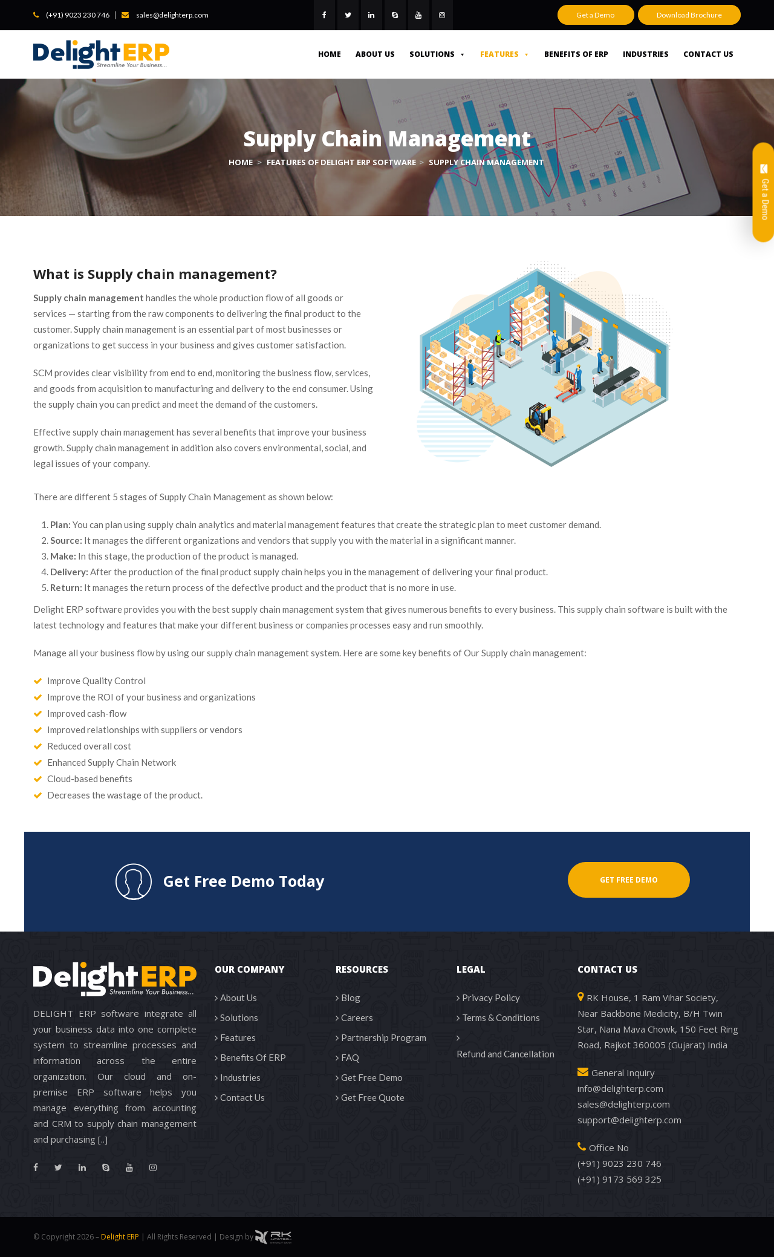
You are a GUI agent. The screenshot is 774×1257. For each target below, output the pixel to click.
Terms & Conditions (501, 1017)
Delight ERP (120, 1237)
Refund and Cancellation (505, 1053)
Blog (350, 997)
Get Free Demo (372, 1077)
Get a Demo (596, 14)
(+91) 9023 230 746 (77, 14)
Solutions (437, 54)
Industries (646, 54)
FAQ (350, 1057)
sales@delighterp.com (172, 14)
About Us (375, 54)
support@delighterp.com (629, 1120)
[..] (103, 1139)
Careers (357, 1017)
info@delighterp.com (620, 1088)
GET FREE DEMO (629, 880)
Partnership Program (383, 1037)
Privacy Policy (491, 997)
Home (329, 54)
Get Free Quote (373, 1097)
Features (505, 54)
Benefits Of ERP (576, 54)
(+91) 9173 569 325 (619, 1179)
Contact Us (708, 54)
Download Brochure (689, 14)
